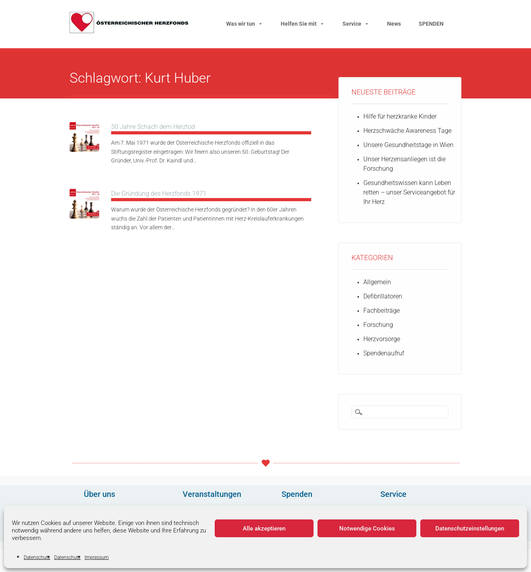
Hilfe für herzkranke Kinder (400, 116)
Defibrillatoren (382, 296)
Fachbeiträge (381, 310)
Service (355, 24)
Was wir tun (244, 24)
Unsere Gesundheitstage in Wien (408, 145)
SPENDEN (431, 24)
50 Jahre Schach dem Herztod (153, 126)
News (394, 24)
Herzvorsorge (381, 339)
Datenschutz (37, 557)
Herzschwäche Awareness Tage (407, 130)
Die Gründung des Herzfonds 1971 (158, 193)
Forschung (378, 324)
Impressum (97, 557)
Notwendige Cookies (367, 528)
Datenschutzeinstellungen (469, 528)
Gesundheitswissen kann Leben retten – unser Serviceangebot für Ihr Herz (409, 192)
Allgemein (377, 282)
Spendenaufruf (383, 353)
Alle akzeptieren (264, 528)
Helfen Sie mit (303, 24)
